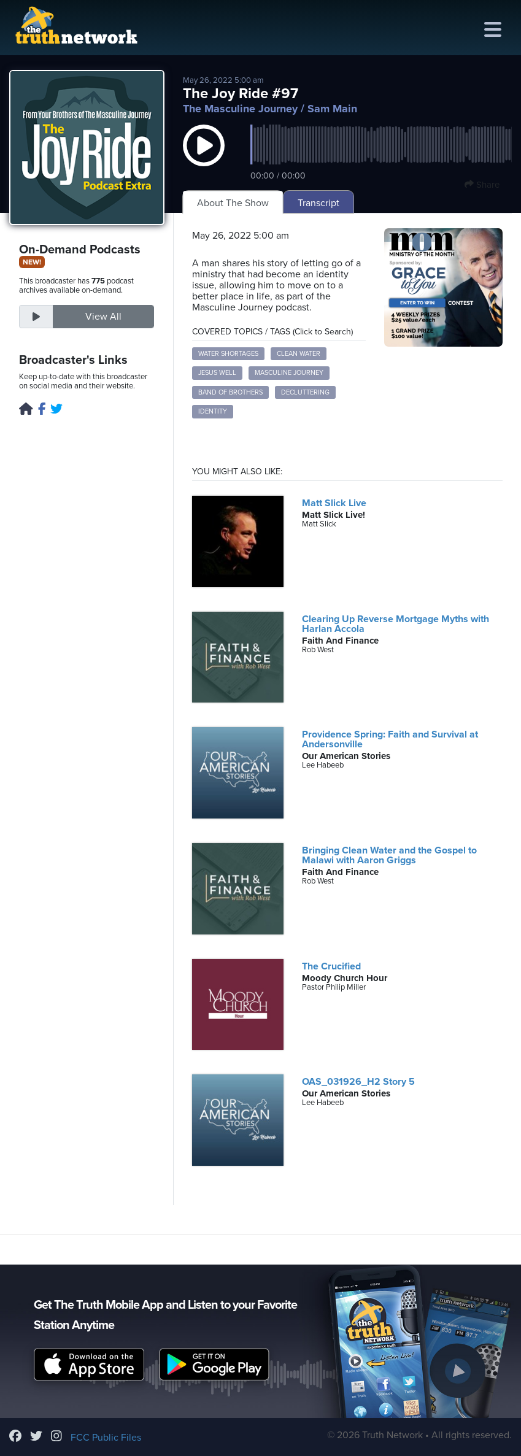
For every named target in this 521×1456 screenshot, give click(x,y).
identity (212, 411)
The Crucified (331, 966)
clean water (298, 354)
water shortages (228, 354)
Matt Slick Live (334, 503)
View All (103, 316)
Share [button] (482, 184)
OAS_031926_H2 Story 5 (358, 1082)
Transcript (318, 203)
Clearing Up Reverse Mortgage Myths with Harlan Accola (395, 624)
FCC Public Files (106, 1437)
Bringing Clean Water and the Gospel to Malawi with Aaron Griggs (389, 855)
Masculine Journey (289, 373)
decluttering (305, 392)
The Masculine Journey (240, 108)
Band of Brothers (230, 392)
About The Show (233, 203)
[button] (204, 158)
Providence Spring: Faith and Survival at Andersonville (390, 739)
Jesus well (217, 373)
